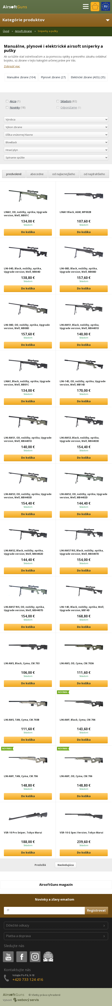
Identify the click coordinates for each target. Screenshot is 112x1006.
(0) (68, 107)
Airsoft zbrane (23, 31)
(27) (53, 77)
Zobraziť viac (12, 66)
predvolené (14, 174)
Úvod (6, 31)
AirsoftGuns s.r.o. (16, 7)
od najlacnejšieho (63, 174)
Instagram (35, 952)
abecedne (37, 174)
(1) (13, 101)
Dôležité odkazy (17, 925)
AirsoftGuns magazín (56, 884)
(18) (15, 107)
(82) (66, 101)
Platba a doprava (18, 936)
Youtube (7, 952)
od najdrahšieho (94, 174)
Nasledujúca (66, 865)
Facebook (21, 952)
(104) (21, 77)
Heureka (47, 952)
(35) (88, 77)
